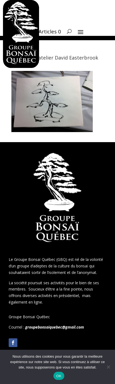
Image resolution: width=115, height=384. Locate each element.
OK (58, 376)
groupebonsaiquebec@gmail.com (54, 327)
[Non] (108, 367)
